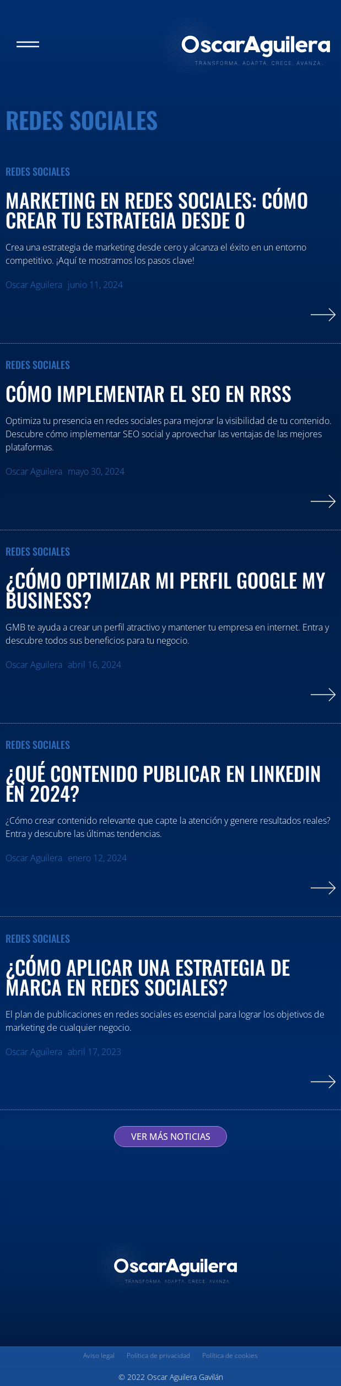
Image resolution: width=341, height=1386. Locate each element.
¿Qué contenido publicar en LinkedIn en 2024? (163, 782)
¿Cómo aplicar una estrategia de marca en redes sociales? (148, 976)
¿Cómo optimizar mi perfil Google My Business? (166, 589)
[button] (28, 44)
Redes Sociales (38, 171)
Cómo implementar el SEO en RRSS (151, 392)
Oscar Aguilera (34, 285)
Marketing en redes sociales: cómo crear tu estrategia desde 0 (157, 209)
